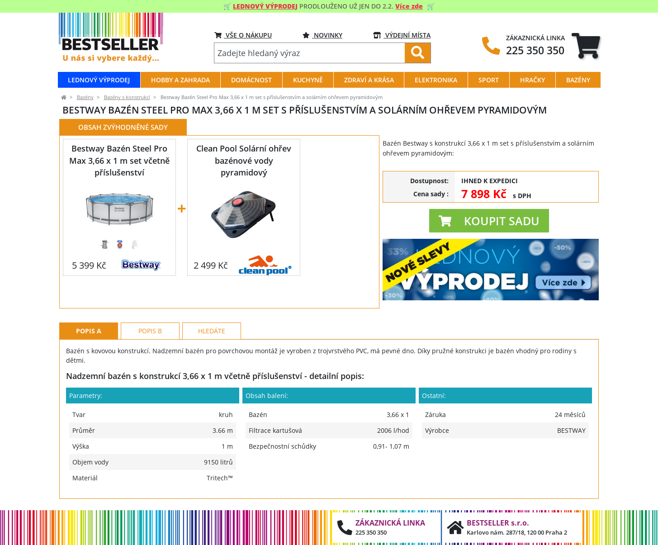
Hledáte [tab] (211, 331)
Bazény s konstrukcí (127, 97)
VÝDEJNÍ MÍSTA (402, 35)
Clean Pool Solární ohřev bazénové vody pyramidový (243, 160)
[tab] (586, 45)
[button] (489, 220)
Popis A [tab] (88, 331)
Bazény (85, 97)
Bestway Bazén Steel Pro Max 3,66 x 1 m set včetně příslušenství (119, 160)
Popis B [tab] (150, 331)
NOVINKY (322, 35)
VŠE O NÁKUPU (243, 35)
